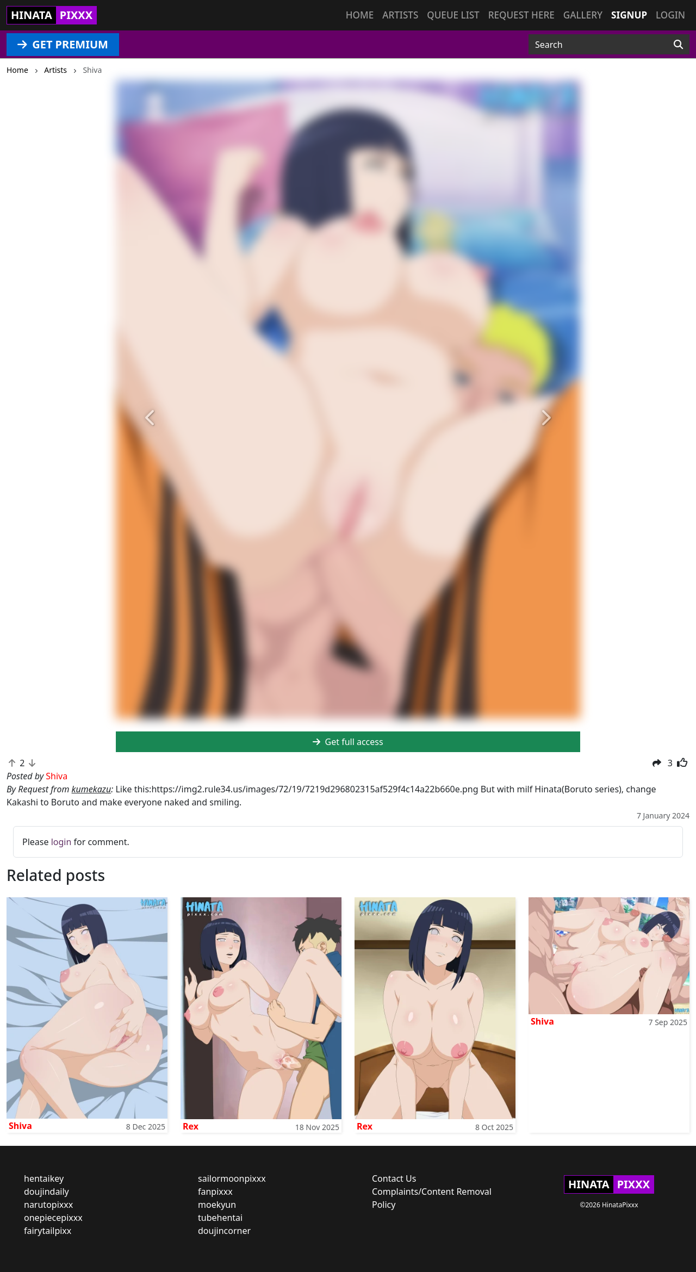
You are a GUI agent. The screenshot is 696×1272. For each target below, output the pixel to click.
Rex (190, 1126)
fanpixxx (215, 1191)
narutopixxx (48, 1205)
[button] (150, 418)
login (61, 842)
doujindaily (46, 1191)
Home (360, 15)
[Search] (678, 44)
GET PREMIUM (62, 44)
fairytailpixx (47, 1231)
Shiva (20, 1126)
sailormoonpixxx (232, 1178)
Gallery (582, 15)
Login (670, 15)
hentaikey (44, 1178)
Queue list (453, 15)
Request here (521, 15)
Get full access (348, 742)
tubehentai (220, 1218)
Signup (629, 15)
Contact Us (394, 1178)
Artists (400, 15)
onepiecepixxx (53, 1218)
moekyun (217, 1205)
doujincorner (224, 1231)
